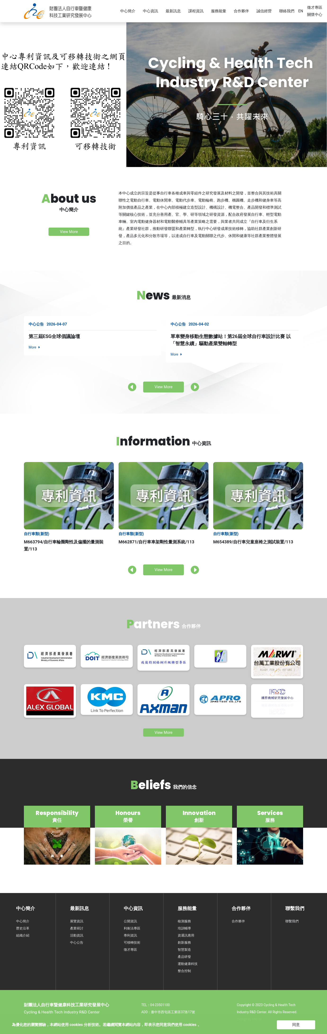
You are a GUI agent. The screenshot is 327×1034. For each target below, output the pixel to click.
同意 (296, 1024)
